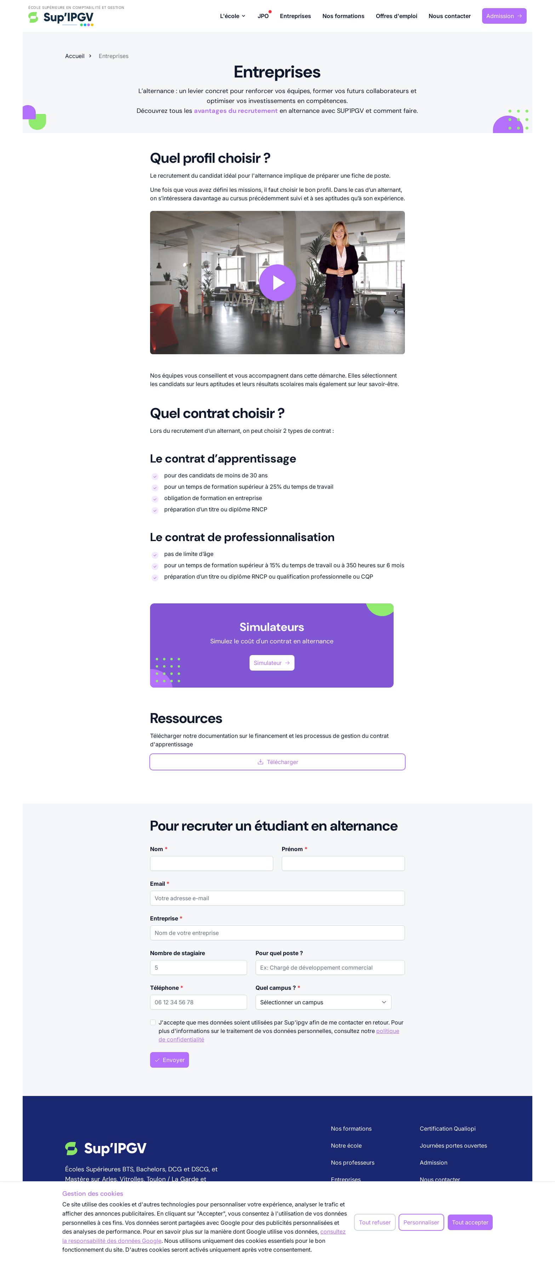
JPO (263, 15)
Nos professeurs (352, 1162)
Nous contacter (450, 15)
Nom (159, 848)
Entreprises (295, 15)
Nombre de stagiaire (177, 953)
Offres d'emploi (396, 15)
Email (160, 883)
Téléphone (166, 987)
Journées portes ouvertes (453, 1145)
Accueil (75, 55)
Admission (504, 15)
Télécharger (277, 761)
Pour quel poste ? (279, 953)
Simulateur (272, 662)
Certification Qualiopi (448, 1128)
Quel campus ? (278, 987)
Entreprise (166, 918)
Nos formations (343, 15)
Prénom (295, 848)
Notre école (346, 1145)
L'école (233, 15)
